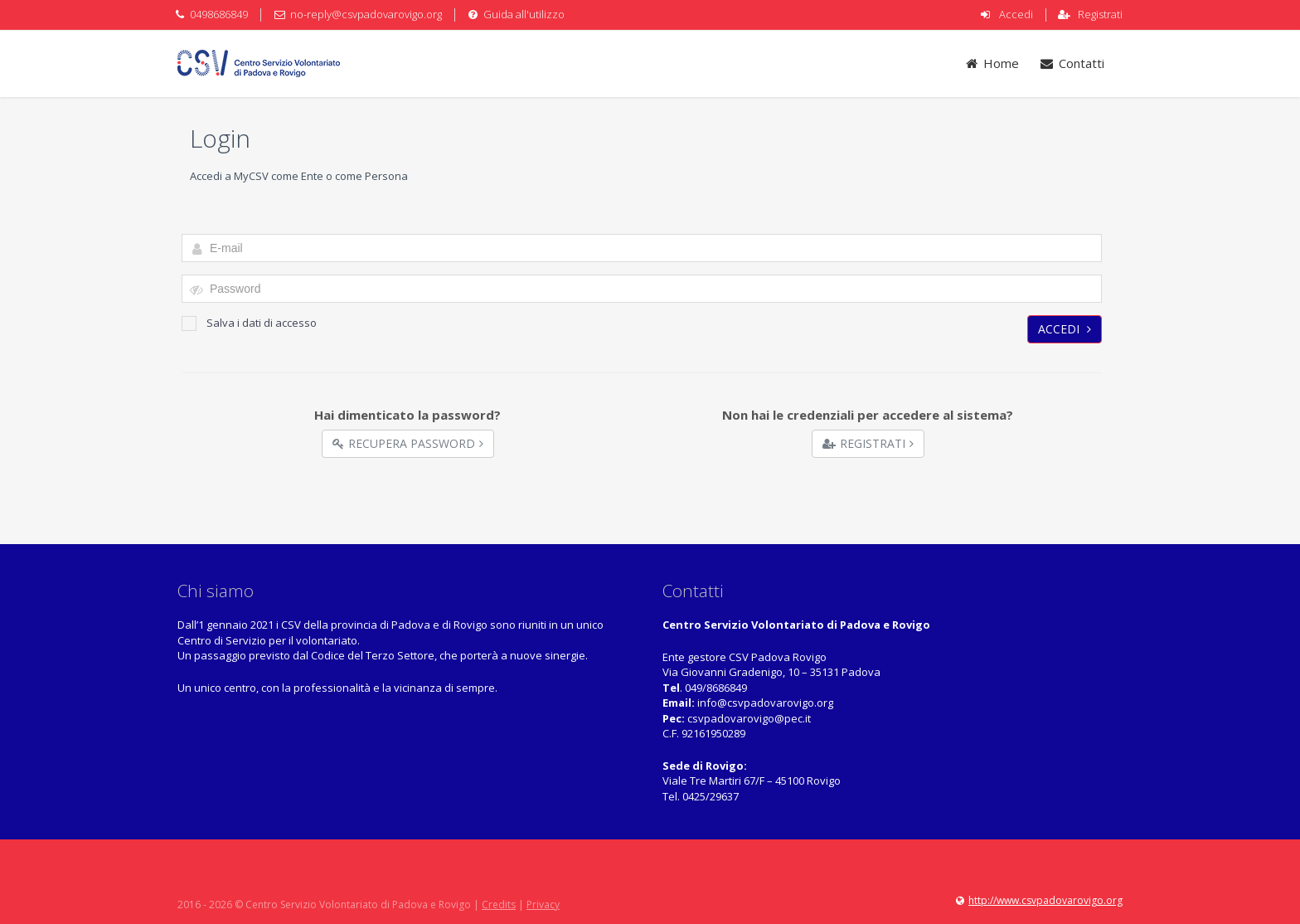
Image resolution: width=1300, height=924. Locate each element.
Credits (499, 904)
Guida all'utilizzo (524, 14)
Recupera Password (407, 443)
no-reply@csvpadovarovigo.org (366, 14)
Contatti (1071, 63)
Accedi (1016, 14)
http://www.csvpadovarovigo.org (1045, 900)
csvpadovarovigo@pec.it (749, 718)
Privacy (543, 904)
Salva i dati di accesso (249, 323)
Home (992, 63)
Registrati (1100, 14)
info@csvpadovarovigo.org (765, 702)
